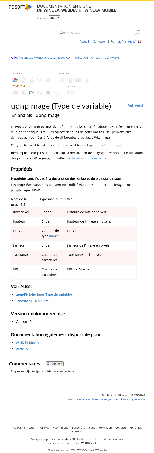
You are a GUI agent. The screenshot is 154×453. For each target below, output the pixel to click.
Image (53, 236)
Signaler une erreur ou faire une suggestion (90, 399)
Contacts (120, 427)
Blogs (64, 427)
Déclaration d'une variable (86, 158)
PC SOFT (17, 427)
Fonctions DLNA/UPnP (105, 57)
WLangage (26, 57)
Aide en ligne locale (133, 399)
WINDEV (22, 349)
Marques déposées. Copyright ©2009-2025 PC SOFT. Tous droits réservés (77, 439)
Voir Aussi (135, 105)
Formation (105, 427)
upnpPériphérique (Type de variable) (44, 294)
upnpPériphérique (109, 145)
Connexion (99, 41)
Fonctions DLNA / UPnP (33, 301)
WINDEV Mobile (27, 342)
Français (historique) (123, 41)
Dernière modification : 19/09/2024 (123, 395)
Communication (77, 57)
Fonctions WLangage (50, 57)
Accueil (84, 41)
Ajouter (54, 364)
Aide (14, 57)
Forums (44, 427)
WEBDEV (81, 450)
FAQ (55, 427)
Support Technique (83, 427)
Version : (43, 18)
